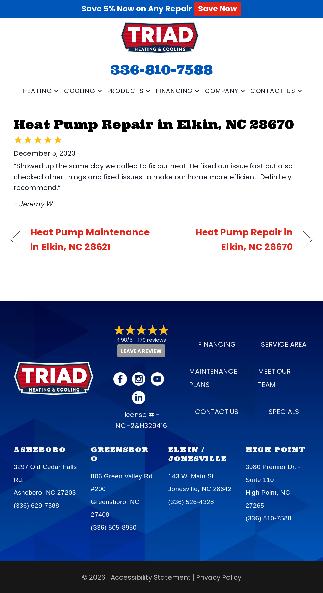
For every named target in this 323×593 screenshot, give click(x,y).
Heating (37, 91)
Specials (284, 411)
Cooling (80, 91)
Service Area (283, 344)
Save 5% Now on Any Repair (161, 8)
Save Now (217, 8)
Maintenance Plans (213, 378)
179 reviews (152, 339)
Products (125, 91)
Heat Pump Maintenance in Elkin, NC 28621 (90, 239)
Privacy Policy (218, 577)
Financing (174, 91)
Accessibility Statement (151, 577)
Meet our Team (274, 378)
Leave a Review (141, 351)
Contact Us (273, 91)
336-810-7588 (161, 69)
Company (222, 91)
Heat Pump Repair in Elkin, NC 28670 (154, 124)
